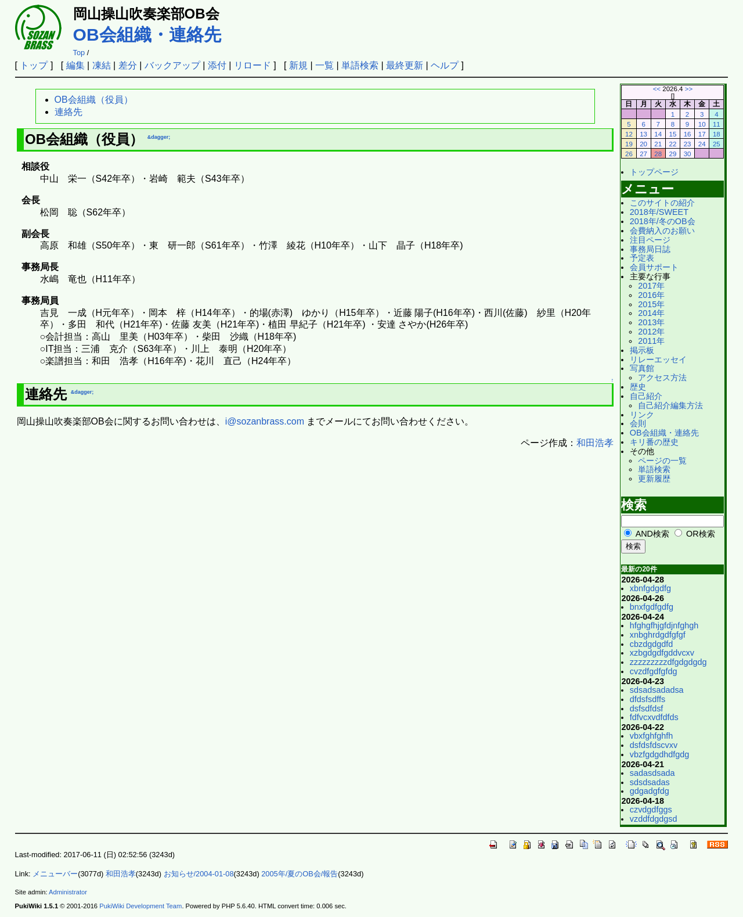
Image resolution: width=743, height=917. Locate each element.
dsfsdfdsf (646, 708)
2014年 (651, 313)
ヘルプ (445, 65)
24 (702, 144)
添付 (217, 65)
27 (643, 153)
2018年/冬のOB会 (662, 221)
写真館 (642, 368)
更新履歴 (654, 478)
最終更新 (404, 65)
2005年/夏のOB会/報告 (299, 873)
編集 (75, 65)
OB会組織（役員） (94, 100)
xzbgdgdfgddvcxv (662, 652)
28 (658, 153)
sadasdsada (652, 773)
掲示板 (642, 350)
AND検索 (652, 533)
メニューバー (55, 873)
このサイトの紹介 (662, 202)
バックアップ (172, 65)
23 (687, 144)
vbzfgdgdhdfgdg (659, 754)
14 (658, 134)
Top (79, 52)
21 (658, 144)
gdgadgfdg (649, 791)
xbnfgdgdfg (650, 588)
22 (672, 144)
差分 (127, 65)
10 (702, 124)
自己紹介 (646, 396)
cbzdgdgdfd (651, 644)
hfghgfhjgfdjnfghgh (664, 625)
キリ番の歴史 (654, 442)
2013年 (651, 322)
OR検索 (700, 533)
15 (672, 134)
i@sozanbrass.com (264, 421)
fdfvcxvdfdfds (654, 717)
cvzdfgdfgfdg (653, 671)
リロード (252, 65)
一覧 (324, 65)
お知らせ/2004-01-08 (199, 873)
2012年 (651, 331)
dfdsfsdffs (647, 699)
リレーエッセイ (658, 359)
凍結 (101, 65)
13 (643, 134)
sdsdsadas (650, 782)
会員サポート (654, 267)
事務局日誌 (650, 249)
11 (716, 124)
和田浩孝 (595, 443)
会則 (638, 423)
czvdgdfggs (651, 809)
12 (629, 134)
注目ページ (650, 239)
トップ (34, 65)
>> (688, 88)
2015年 (651, 304)
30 (687, 153)
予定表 (642, 257)
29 (672, 153)
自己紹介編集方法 (670, 405)
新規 (298, 65)
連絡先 (68, 112)
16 (687, 134)
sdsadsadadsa (657, 690)
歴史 (638, 386)
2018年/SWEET (659, 212)
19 (629, 144)
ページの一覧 (662, 460)
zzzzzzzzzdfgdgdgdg (668, 662)
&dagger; (159, 137)
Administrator (68, 892)
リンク (642, 414)
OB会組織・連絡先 (147, 34)
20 (643, 144)
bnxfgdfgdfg (651, 607)
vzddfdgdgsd (653, 818)
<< (657, 88)
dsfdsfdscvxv (653, 745)
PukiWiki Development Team (140, 905)
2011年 (651, 341)
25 (716, 144)
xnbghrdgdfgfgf (658, 634)
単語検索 (359, 65)
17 (702, 134)
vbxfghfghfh (651, 735)
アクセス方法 (662, 377)
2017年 (651, 285)
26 (629, 153)
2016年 (651, 295)
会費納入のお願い (662, 230)
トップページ (654, 172)
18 (716, 134)
